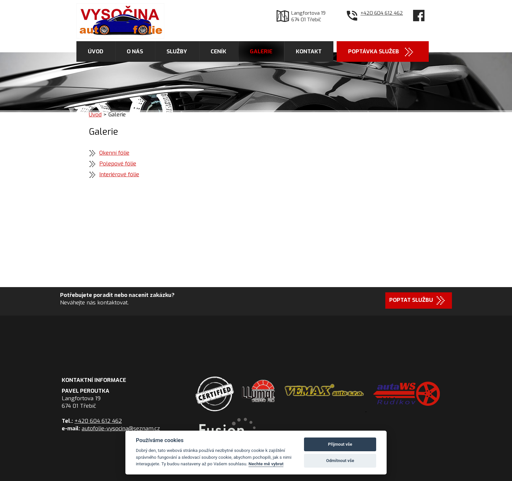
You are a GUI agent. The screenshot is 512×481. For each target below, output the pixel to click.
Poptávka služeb (373, 51)
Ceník (218, 51)
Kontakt (309, 51)
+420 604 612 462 (381, 13)
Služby (177, 51)
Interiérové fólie (119, 174)
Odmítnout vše (340, 460)
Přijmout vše (340, 444)
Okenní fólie (114, 153)
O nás (135, 51)
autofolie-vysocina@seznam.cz (121, 428)
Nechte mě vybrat (265, 463)
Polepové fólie (117, 163)
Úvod (95, 51)
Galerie (261, 51)
